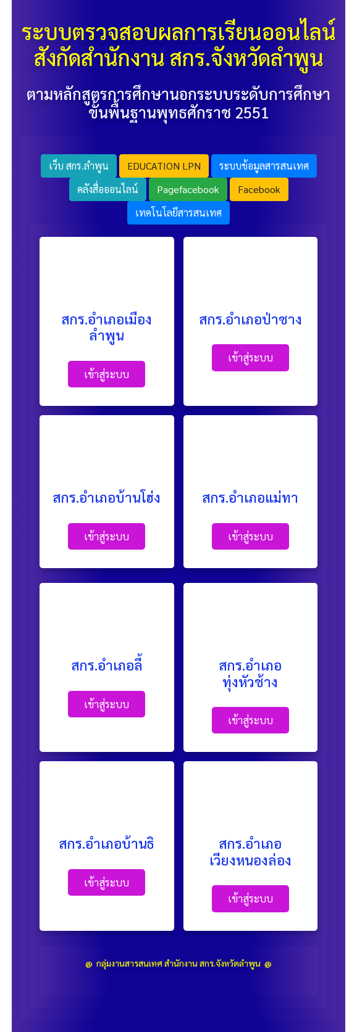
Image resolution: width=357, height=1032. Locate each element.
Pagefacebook (188, 189)
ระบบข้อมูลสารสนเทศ (264, 165)
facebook (259, 189)
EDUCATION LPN (164, 165)
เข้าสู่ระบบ (106, 374)
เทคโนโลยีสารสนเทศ (178, 212)
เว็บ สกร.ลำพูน (79, 165)
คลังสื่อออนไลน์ (107, 189)
